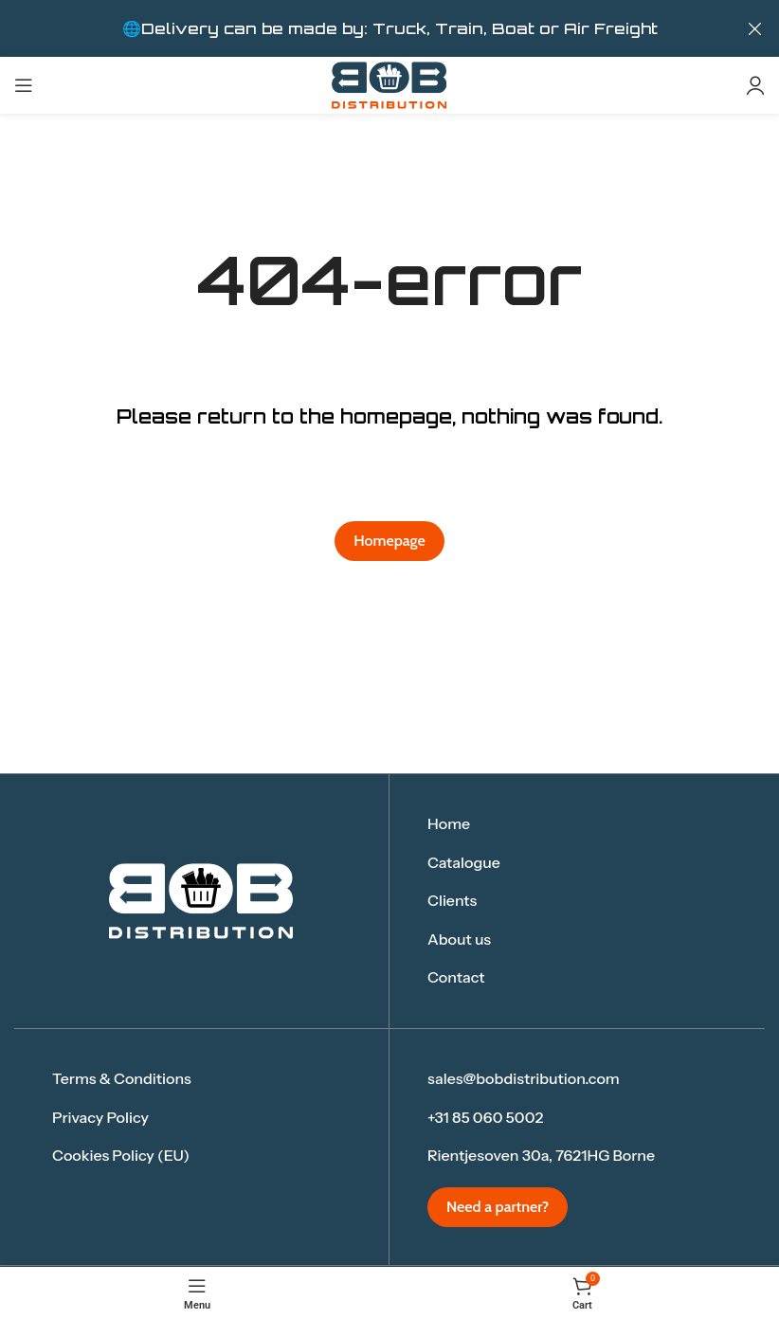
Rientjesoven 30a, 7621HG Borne (541, 1155)
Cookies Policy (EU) (121, 1155)
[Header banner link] (361, 28)
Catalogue (463, 861)
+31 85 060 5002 (485, 1116)
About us (459, 939)
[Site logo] (389, 84)
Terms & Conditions (121, 1078)
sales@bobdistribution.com (523, 1078)
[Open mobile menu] (24, 85)
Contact (456, 976)
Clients (452, 900)
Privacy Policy (100, 1116)
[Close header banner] (755, 28)
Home (448, 823)
